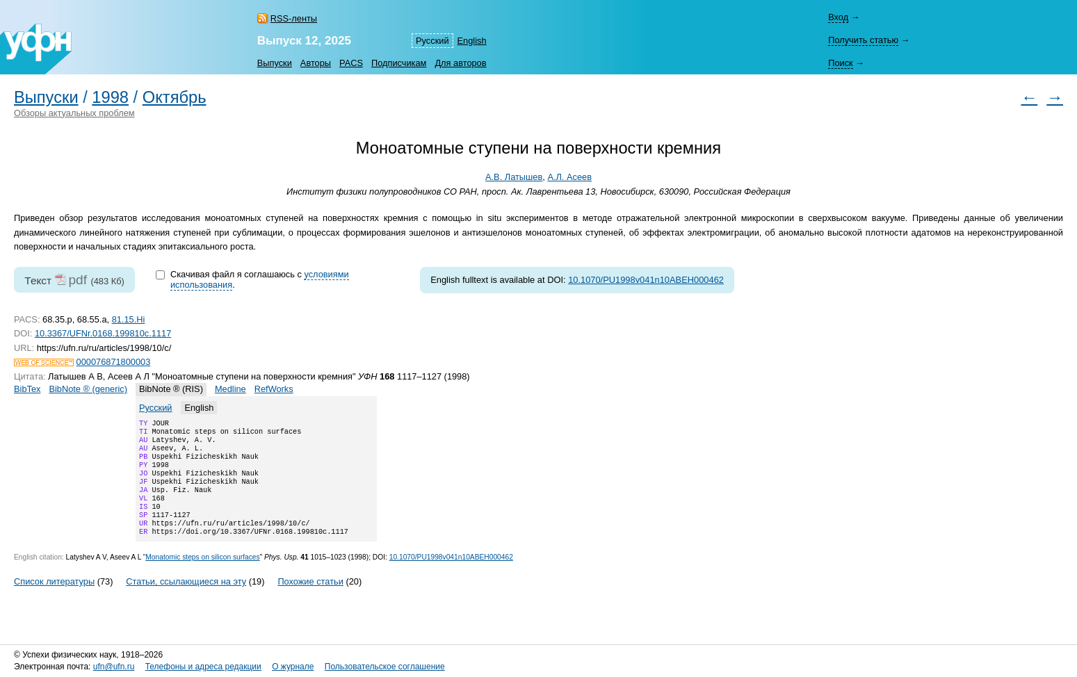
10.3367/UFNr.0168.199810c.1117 (103, 333)
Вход (838, 17)
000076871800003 (113, 362)
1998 (110, 97)
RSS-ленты (293, 18)
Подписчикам (398, 63)
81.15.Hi (128, 319)
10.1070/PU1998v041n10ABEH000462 (646, 280)
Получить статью (863, 40)
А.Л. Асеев (569, 177)
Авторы (315, 63)
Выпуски (274, 63)
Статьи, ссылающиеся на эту (186, 601)
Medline (230, 389)
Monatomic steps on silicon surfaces (202, 576)
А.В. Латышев (513, 177)
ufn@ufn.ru (114, 666)
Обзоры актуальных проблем (74, 113)
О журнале (293, 666)
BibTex (27, 389)
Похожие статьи (310, 601)
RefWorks (273, 389)
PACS (351, 63)
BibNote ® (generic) (88, 389)
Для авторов (460, 63)
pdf (77, 279)
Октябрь (175, 97)
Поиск (840, 63)
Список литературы (54, 601)
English (472, 40)
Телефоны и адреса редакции (203, 666)
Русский (432, 40)
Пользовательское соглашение (385, 666)
